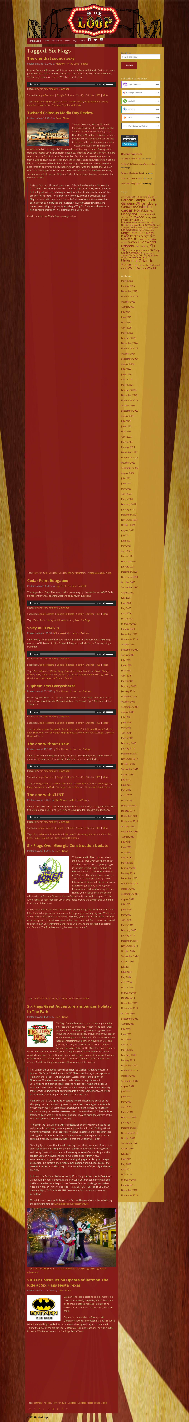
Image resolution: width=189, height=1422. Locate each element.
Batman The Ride (42, 1402)
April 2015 (126, 919)
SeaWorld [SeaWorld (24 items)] (134, 242)
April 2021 (126, 551)
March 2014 (127, 987)
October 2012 (128, 1075)
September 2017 (129, 769)
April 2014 (126, 982)
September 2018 (129, 706)
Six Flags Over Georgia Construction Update (67, 845)
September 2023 (129, 410)
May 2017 (126, 790)
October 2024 (128, 353)
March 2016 (127, 862)
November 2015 (129, 883)
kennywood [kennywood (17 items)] (128, 229)
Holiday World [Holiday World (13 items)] (148, 224)
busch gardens (41, 729)
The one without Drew (48, 743)
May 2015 (126, 914)
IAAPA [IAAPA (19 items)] (133, 227)
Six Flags (56, 105)
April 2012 (126, 1107)
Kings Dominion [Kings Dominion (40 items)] (133, 232)
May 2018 (126, 727)
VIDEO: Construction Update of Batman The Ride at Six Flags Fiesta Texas (67, 1282)
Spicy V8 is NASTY (43, 627)
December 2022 (129, 452)
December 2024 (129, 343)
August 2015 (127, 899)
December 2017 (129, 753)
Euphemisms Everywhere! (51, 685)
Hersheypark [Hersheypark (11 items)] (134, 224)
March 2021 (127, 556)
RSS (98, 95)
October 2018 (128, 701)
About (82, 40)
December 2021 (129, 514)
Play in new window (46, 88)
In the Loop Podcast (77, 63)
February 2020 (128, 623)
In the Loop (35, 40)
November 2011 (129, 1133)
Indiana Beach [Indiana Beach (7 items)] (152, 228)
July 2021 (125, 535)
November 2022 (129, 457)
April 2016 (126, 857)
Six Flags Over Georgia (70, 998)
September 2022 (129, 467)
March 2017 (127, 800)
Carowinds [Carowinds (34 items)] (129, 206)
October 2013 (128, 1013)
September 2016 (129, 831)
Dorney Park (33, 674)
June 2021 (126, 540)
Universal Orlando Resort (59, 678)
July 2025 (125, 312)
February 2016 (128, 867)
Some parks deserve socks (131, 178)
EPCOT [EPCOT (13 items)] (124, 219)
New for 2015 (40, 572)
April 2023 (126, 436)
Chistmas (38, 1268)
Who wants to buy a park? (131, 183)
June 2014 (126, 971)
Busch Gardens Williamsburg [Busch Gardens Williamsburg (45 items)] (139, 201)
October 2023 (128, 405)
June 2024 (126, 374)
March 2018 (127, 738)
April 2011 (126, 1169)
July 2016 (125, 841)
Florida (49, 101)
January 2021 (128, 566)
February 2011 (128, 1179)
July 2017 (125, 779)
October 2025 (128, 301)
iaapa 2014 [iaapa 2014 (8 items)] (142, 228)
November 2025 (129, 296)
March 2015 (127, 925)
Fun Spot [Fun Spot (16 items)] (134, 219)
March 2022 (127, 499)
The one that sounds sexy (51, 58)
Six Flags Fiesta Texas (89, 1402)
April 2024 (126, 379)
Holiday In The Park (54, 1268)
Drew (58, 118)
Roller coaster (66, 674)
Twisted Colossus (95, 572)
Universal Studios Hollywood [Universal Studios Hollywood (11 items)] (146, 265)
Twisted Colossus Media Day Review (60, 112)
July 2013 (125, 1029)
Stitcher (90, 95)
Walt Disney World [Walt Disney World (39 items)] (142, 268)
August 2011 (127, 1148)
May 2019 (126, 670)
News (67, 40)
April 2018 (126, 732)
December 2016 (129, 815)
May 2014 (126, 977)
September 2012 (129, 1081)
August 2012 (127, 1086)
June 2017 (126, 784)
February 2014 (128, 992)
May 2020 (126, 608)
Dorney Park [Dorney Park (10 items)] (150, 217)
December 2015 (129, 878)
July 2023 (125, 421)
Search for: (126, 53)
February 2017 (128, 805)
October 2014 (128, 951)
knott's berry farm (70, 620)
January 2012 (128, 1122)
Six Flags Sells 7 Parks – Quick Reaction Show (138, 164)
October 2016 (128, 826)
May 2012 (126, 1101)
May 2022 (126, 488)
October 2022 (128, 462)
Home (46, 40)
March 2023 (127, 442)
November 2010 (129, 1195)
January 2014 (128, 997)
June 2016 (126, 847)
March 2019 (127, 680)
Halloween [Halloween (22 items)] (128, 222)
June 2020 (126, 603)
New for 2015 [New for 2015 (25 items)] (130, 239)
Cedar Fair (82, 671)
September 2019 (129, 649)
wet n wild (76, 105)
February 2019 (128, 686)
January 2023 (128, 447)
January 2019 (128, 691)
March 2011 (127, 1174)
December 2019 (129, 634)
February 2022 (128, 504)
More (105, 95)
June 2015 (126, 909)
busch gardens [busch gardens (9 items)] (140, 197)
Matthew (60, 63)
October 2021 (128, 525)
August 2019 (127, 654)
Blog (74, 40)
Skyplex (66, 105)
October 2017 (128, 764)
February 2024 (128, 390)
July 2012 (125, 1091)
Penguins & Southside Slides (132, 173)
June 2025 (126, 317)
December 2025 (129, 291)
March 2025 (127, 332)
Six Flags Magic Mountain (72, 572)
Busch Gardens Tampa (45, 834)
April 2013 (126, 1044)
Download (64, 88)
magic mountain (92, 101)
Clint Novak (60, 633)
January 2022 (128, 509)
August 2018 (127, 712)
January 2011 (128, 1184)
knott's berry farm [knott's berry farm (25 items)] (142, 236)
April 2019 (126, 675)
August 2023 (127, 416)
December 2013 (129, 1003)
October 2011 (128, 1138)
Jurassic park (61, 101)
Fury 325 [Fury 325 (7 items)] (143, 220)
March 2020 (127, 618)
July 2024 (125, 369)
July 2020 (125, 597)
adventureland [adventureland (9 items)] (127, 197)
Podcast (55, 40)
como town (39, 101)
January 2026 (128, 286)
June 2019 (126, 665)
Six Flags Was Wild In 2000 (131, 159)
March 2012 (127, 1112)
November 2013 (129, 1008)
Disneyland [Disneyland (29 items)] (129, 214)
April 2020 (126, 613)
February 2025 (128, 338)
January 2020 (128, 628)
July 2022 (125, 478)
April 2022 (126, 493)
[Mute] (104, 84)
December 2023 (129, 395)
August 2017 (127, 774)
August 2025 (127, 306)
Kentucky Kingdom (101, 783)
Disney (105, 671)
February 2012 (128, 1117)
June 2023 (126, 426)
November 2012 (129, 1070)
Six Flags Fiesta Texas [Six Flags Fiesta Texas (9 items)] (140, 250)
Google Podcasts (65, 95)
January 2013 (128, 1060)
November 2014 (129, 945)
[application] (71, 84)
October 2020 (128, 582)
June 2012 (126, 1096)
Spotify (80, 95)
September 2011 (129, 1143)
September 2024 (129, 358)
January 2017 (128, 810)
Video (108, 572)
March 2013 (127, 1049)
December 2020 (129, 571)
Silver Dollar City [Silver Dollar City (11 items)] (141, 246)
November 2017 (129, 758)
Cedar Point (39, 620)
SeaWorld (50, 787)
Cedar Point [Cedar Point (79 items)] (132, 210)
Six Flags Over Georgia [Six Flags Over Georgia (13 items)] (140, 255)
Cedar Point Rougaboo (47, 580)
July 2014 (125, 966)
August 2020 (127, 592)
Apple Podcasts (46, 95)
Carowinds (70, 671)
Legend (59, 586)
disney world (53, 620)
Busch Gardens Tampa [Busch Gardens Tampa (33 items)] (138, 198)
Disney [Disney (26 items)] (148, 211)
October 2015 (128, 888)
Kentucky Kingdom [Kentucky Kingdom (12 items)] (144, 229)
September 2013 (129, 1018)
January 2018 (128, 748)
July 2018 (125, 717)
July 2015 (125, 904)
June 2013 (126, 1034)
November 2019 (129, 639)
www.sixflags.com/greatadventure (71, 1203)
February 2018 (128, 743)
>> (67, 1409)
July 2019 (125, 660)
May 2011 (126, 1164)
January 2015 (128, 935)
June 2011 (126, 1159)
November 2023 (129, 400)
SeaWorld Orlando (84, 674)
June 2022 (126, 483)
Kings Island (67, 732)
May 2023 (126, 431)
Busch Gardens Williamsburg (48, 671)
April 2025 (126, 327)
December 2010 (129, 1190)
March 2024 (127, 384)
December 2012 (129, 1065)
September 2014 (129, 956)
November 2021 (129, 519)
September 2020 (129, 587)
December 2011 (129, 1127)
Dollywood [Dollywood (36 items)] (136, 217)
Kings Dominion (49, 674)
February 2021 (128, 561)
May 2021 (126, 545)
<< (30, 1409)
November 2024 (129, 348)
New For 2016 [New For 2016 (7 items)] (145, 239)
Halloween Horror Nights (46, 732)
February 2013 (128, 1055)
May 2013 (126, 1039)
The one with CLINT (45, 794)
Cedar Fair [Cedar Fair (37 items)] (145, 206)
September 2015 (129, 893)
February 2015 (128, 930)
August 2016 (127, 836)
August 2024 (127, 364)
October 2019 (128, 644)
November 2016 (129, 821)
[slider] (67, 84)
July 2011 (125, 1153)
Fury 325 (86, 783)
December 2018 (129, 696)
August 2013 (127, 1023)
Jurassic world (76, 101)
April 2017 (126, 795)
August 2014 (127, 961)
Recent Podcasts (131, 154)
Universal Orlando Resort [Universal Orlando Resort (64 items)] (137, 262)
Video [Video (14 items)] (124, 268)
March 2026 (127, 280)
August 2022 (127, 473)
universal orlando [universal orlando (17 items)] (138, 257)
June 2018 (126, 722)
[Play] (30, 84)
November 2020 (129, 577)
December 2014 (129, 940)
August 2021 (127, 530)
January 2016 (128, 873)
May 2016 (126, 852)
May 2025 (126, 322)
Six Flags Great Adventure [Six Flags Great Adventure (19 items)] (140, 251)
